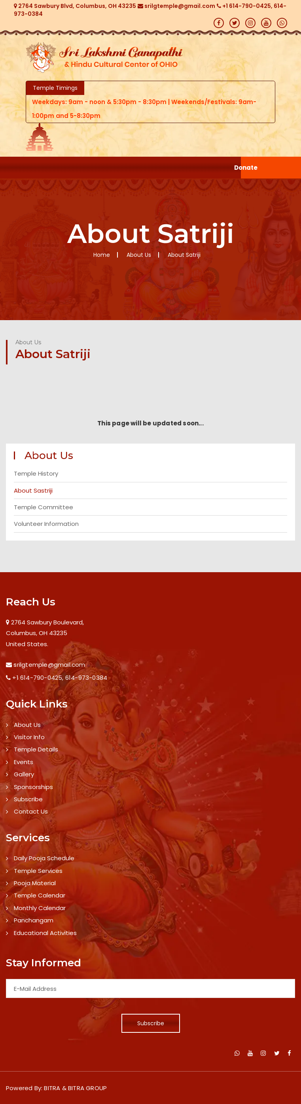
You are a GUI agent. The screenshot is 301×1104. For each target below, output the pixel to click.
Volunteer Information (46, 524)
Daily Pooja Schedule (44, 858)
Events (23, 762)
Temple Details (36, 749)
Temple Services (38, 871)
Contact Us (31, 811)
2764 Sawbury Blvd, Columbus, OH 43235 (75, 6)
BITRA (52, 1088)
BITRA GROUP (87, 1088)
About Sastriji (33, 490)
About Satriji (184, 255)
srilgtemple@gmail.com (176, 6)
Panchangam (33, 920)
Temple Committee (43, 507)
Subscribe (28, 799)
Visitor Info (29, 737)
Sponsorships (33, 787)
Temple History (36, 473)
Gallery (24, 774)
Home (101, 255)
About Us (27, 725)
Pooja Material (35, 883)
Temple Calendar (39, 895)
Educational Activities (45, 933)
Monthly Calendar (40, 908)
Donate (245, 167)
